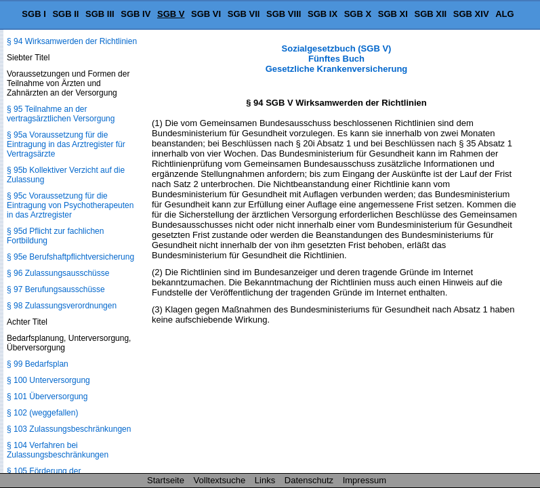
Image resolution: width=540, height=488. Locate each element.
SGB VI (206, 14)
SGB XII (431, 14)
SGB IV (135, 14)
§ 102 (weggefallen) (42, 413)
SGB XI (393, 14)
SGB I (33, 14)
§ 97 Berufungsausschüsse (56, 289)
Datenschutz (309, 480)
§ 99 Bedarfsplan (37, 364)
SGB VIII (283, 14)
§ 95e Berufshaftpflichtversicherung (70, 257)
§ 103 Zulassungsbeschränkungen (69, 429)
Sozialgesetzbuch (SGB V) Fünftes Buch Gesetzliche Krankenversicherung (337, 58)
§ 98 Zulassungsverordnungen (62, 305)
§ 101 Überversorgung (47, 396)
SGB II (65, 14)
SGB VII (244, 14)
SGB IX (322, 14)
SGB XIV (471, 14)
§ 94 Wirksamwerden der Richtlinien (72, 41)
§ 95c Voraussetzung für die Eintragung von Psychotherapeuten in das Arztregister (70, 205)
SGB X (357, 14)
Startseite (165, 480)
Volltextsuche (220, 480)
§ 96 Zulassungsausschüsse (58, 273)
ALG (504, 14)
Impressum (364, 480)
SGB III (100, 14)
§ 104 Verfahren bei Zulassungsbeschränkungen (57, 450)
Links (265, 480)
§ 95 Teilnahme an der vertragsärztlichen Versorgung (61, 113)
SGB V (170, 14)
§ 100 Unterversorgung (48, 380)
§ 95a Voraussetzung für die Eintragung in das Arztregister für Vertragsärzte (66, 144)
